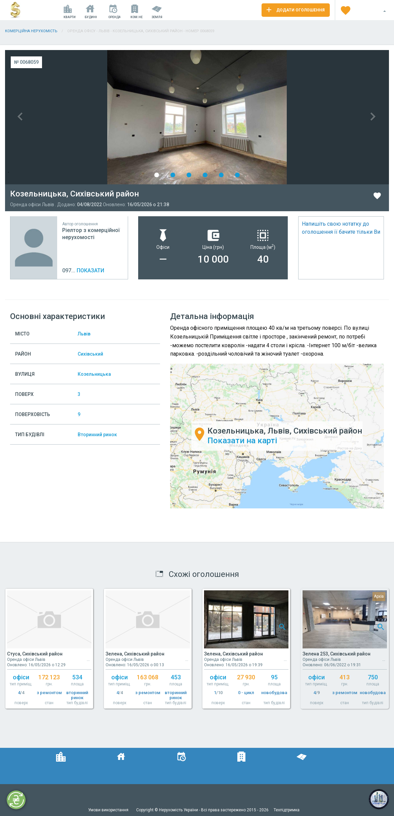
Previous (101, 117)
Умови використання (108, 810)
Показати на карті (242, 440)
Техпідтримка (287, 810)
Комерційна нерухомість (31, 31)
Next (293, 117)
